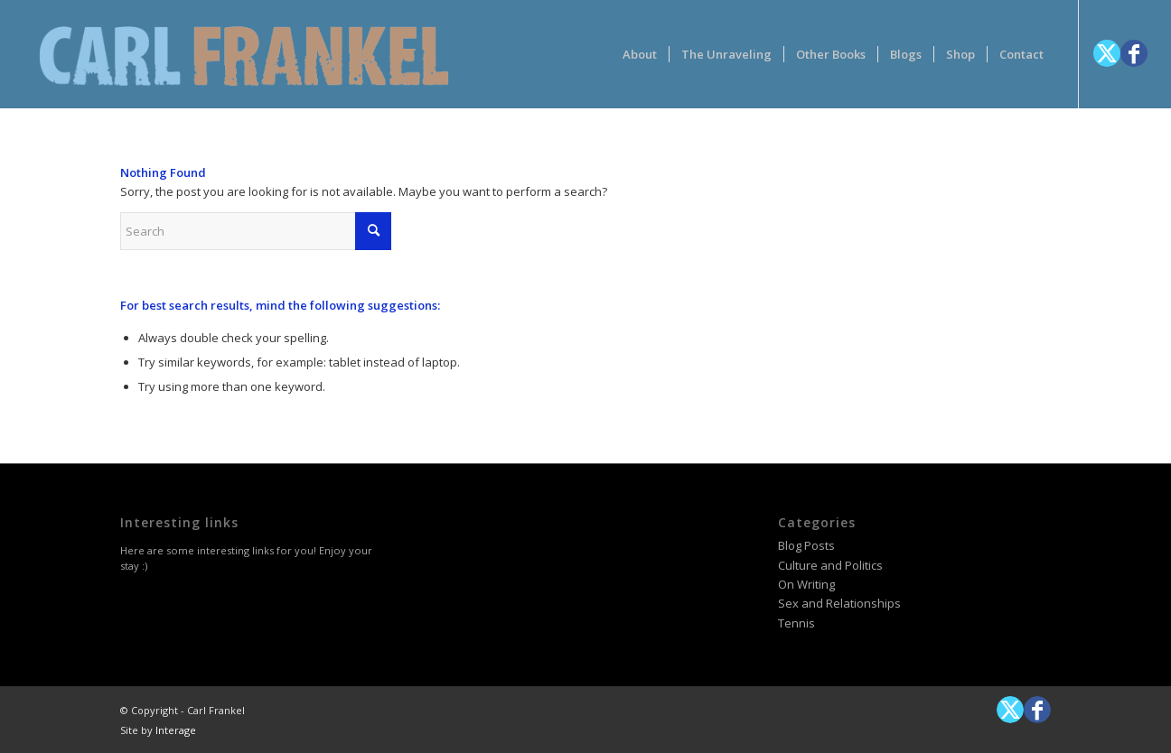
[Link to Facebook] (1134, 53)
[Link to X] (1106, 53)
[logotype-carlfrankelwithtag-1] (243, 54)
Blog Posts (806, 545)
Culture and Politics (830, 565)
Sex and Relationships (839, 603)
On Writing (806, 584)
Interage (175, 730)
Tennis (796, 623)
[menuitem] (640, 54)
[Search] (255, 231)
